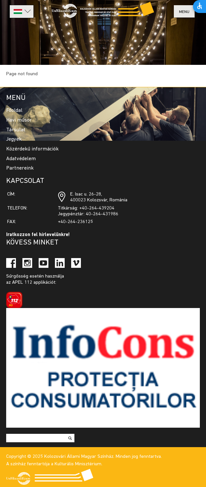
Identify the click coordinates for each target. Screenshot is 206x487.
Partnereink (20, 168)
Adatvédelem (21, 158)
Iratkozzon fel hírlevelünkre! (38, 234)
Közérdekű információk (32, 149)
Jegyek (14, 139)
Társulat (15, 130)
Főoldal (14, 110)
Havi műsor (19, 120)
